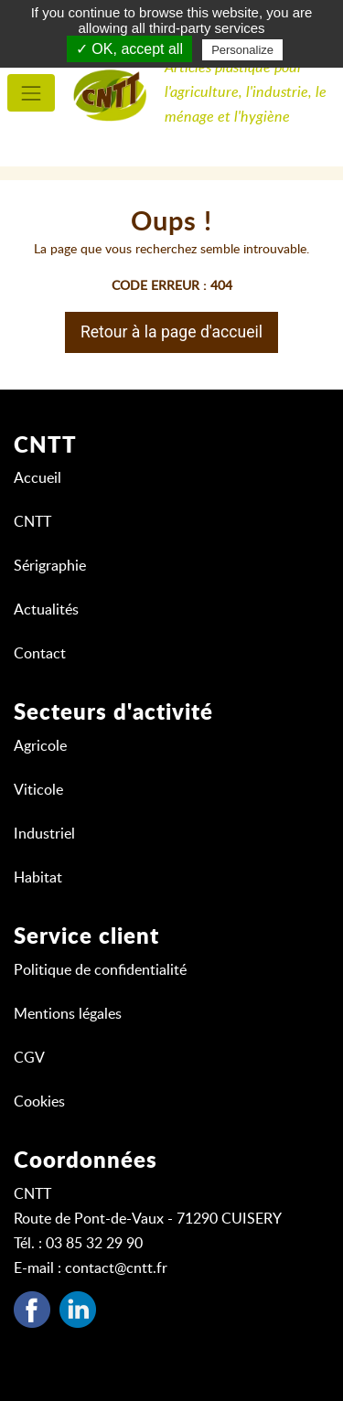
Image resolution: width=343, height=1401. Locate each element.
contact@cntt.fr (116, 1268)
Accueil (37, 478)
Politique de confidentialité (100, 970)
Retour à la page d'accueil (171, 332)
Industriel (44, 834)
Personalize (242, 50)
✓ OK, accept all (129, 49)
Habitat (38, 878)
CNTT (32, 522)
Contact (40, 654)
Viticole (38, 790)
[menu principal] (31, 93)
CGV (29, 1058)
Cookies (39, 1102)
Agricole (40, 746)
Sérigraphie (50, 566)
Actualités (46, 610)
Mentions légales (68, 1014)
